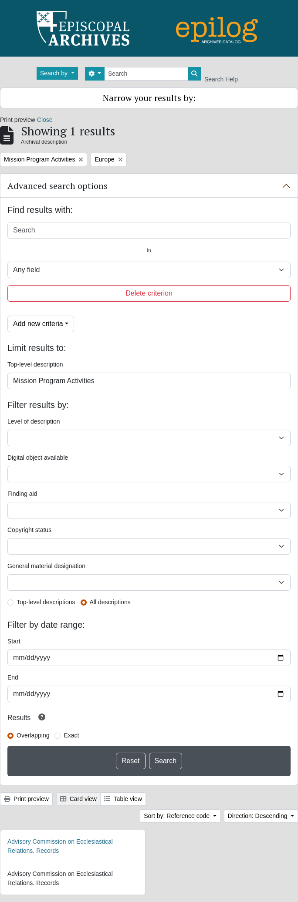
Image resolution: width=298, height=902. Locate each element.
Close (45, 119)
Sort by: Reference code (177, 815)
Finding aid (22, 493)
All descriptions (110, 602)
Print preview (26, 798)
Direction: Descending (258, 815)
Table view (123, 798)
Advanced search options (57, 186)
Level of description (33, 421)
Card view (78, 798)
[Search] (146, 74)
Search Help (221, 79)
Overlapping (33, 735)
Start (13, 641)
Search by (54, 73)
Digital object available (37, 457)
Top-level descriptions (46, 602)
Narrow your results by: (149, 98)
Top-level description (35, 364)
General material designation (46, 565)
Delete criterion (149, 293)
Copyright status (29, 529)
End (12, 677)
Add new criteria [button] (38, 323)
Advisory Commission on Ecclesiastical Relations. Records (60, 846)
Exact (71, 735)
